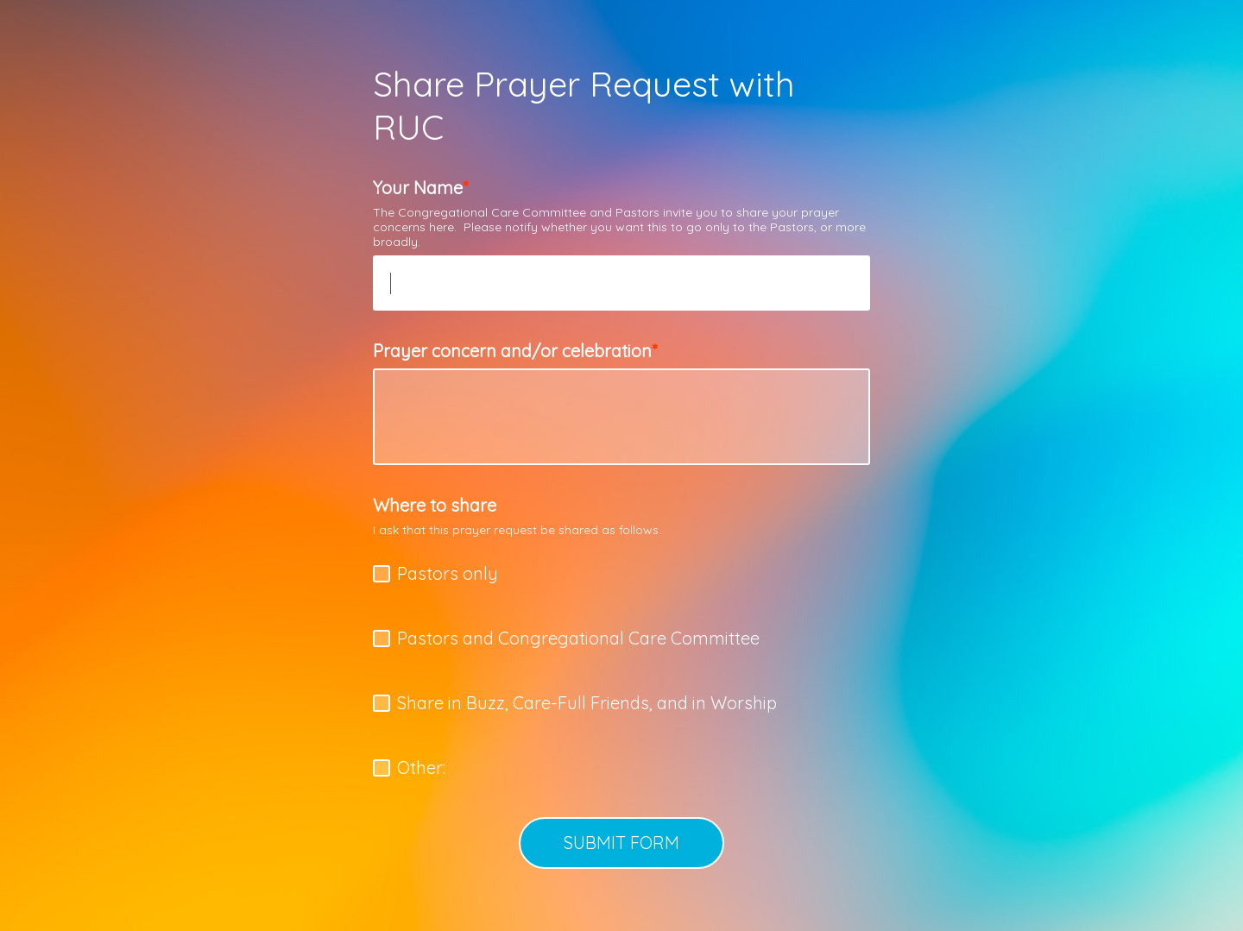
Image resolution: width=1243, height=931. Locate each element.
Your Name (418, 187)
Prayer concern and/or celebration (512, 351)
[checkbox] (381, 573)
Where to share (434, 505)
